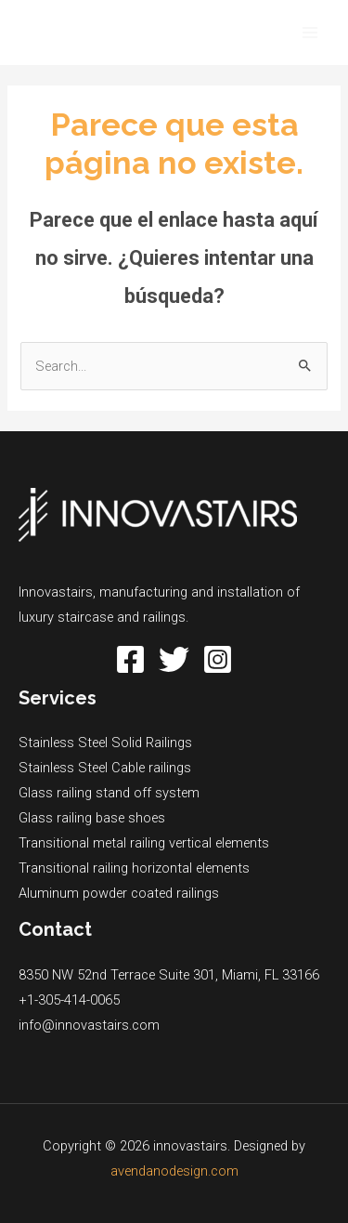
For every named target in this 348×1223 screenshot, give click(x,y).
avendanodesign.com (174, 1171)
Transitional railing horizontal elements (134, 868)
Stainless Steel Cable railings (105, 767)
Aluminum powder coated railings (119, 893)
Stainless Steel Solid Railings (105, 742)
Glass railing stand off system (109, 792)
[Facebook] (130, 659)
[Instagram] (217, 659)
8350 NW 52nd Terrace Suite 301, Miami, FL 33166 (169, 975)
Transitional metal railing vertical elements (144, 843)
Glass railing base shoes (92, 817)
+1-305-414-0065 (69, 1000)
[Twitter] (174, 659)
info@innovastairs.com (89, 1025)
